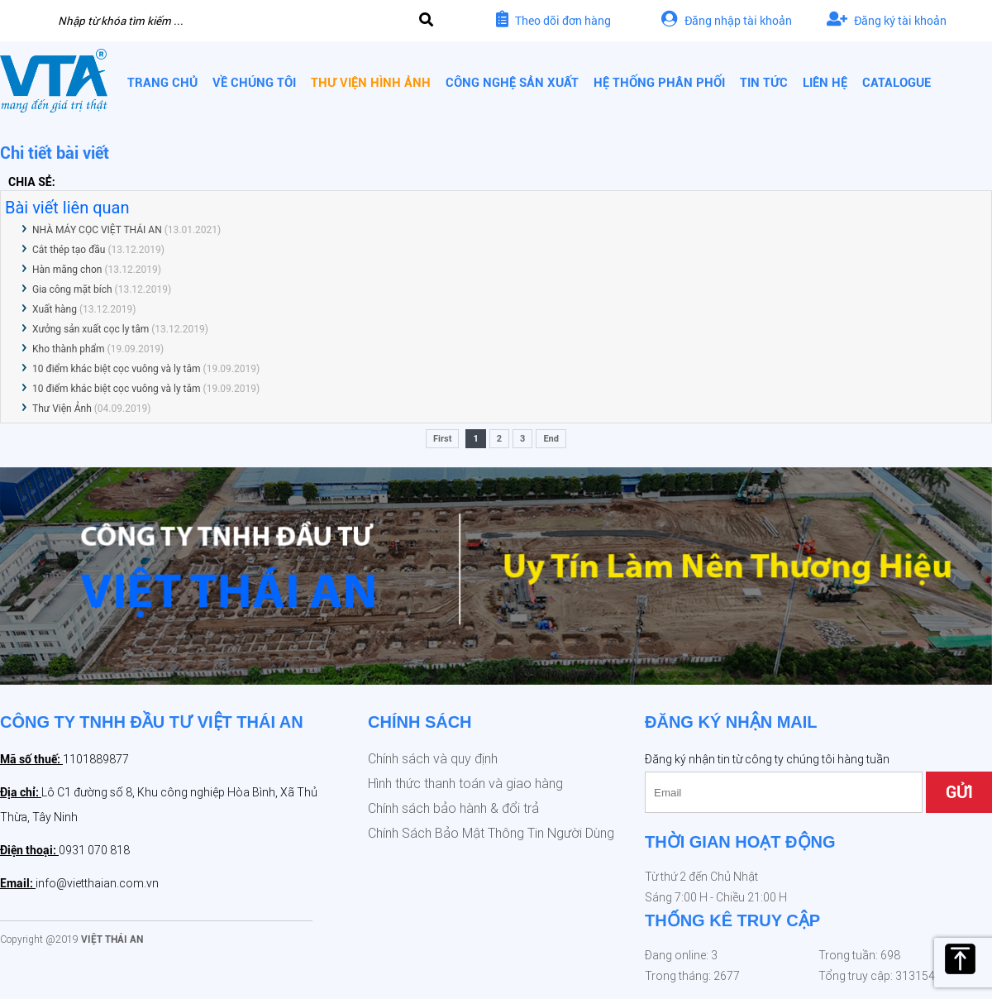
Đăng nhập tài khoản (726, 20)
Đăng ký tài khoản (887, 20)
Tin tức (764, 82)
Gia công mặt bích (72, 289)
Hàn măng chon (67, 269)
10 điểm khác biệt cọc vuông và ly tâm (116, 369)
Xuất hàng (55, 309)
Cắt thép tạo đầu (68, 250)
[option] (496, 576)
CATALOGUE (896, 82)
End (551, 438)
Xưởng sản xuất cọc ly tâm (90, 329)
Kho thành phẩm (68, 349)
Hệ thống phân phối (659, 82)
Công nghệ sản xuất (512, 82)
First (442, 438)
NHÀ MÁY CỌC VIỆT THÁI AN (97, 230)
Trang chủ (162, 82)
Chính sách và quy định (433, 759)
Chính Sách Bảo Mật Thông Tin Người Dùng (491, 833)
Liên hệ (825, 82)
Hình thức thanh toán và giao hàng (465, 783)
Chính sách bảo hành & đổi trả (453, 808)
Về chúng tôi (254, 82)
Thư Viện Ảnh (62, 408)
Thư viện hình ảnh (371, 82)
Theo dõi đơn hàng (553, 20)
